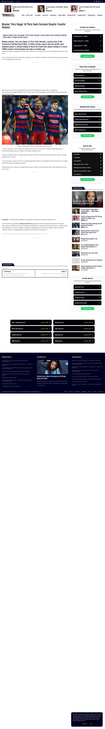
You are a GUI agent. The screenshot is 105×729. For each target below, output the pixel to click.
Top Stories (45, 15)
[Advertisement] (35, 75)
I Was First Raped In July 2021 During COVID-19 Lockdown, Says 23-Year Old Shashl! (17, 368)
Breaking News (91, 15)
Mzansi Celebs (61, 15)
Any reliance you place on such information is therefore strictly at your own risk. (24, 234)
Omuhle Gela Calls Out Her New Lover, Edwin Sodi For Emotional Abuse (15, 361)
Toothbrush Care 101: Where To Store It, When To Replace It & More (87, 385)
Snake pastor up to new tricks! (9, 384)
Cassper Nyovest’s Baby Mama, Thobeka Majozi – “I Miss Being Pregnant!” (17, 365)
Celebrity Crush (71, 15)
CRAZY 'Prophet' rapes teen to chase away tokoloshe (85, 377)
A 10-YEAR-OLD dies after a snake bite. (81, 374)
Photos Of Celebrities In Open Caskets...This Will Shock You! (86, 379)
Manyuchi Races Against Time (9, 378)
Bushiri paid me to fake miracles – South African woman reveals (15, 375)
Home (18, 1)
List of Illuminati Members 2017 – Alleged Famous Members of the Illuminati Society (17, 381)
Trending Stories (81, 15)
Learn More (84, 723)
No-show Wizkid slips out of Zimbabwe (11, 386)
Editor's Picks (29, 15)
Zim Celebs (37, 15)
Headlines (99, 15)
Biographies (53, 15)
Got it (91, 723)
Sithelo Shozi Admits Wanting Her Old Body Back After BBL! (16, 371)
